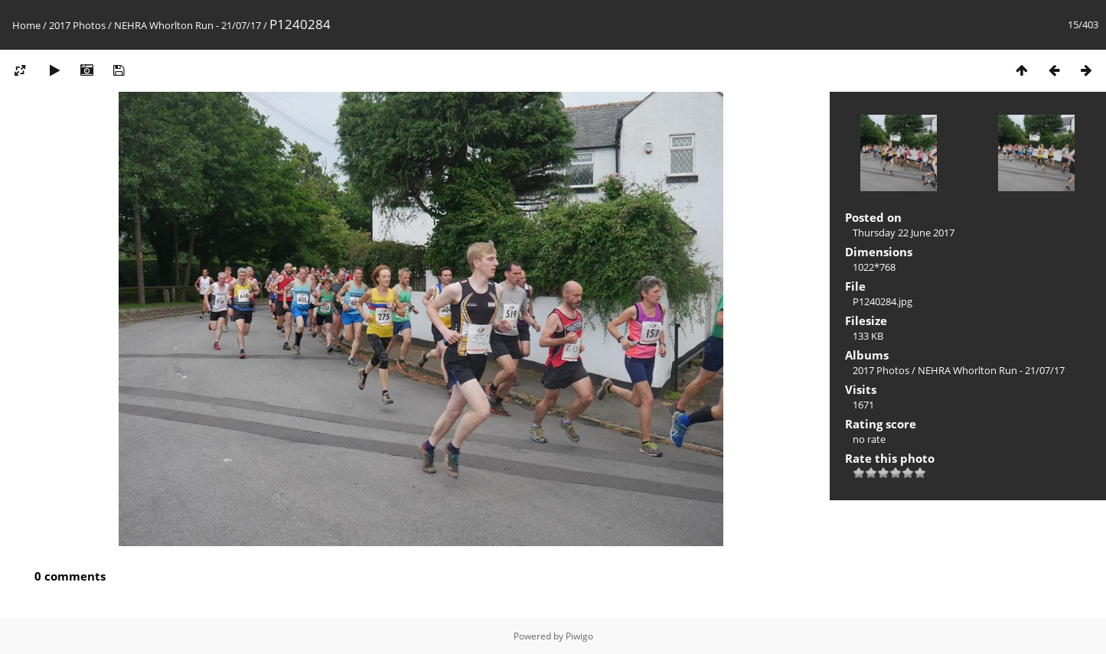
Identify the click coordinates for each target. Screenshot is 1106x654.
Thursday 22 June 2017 (903, 232)
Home (26, 25)
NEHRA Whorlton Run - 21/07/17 (187, 25)
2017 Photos (77, 25)
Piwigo (579, 636)
